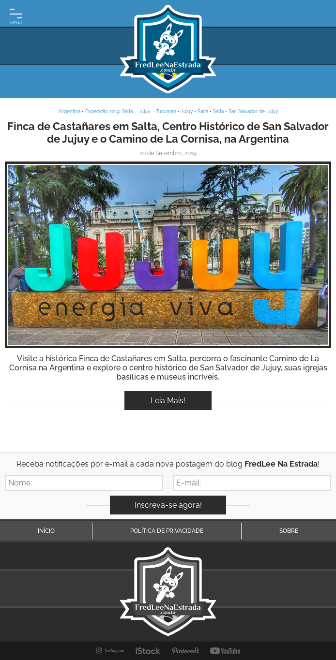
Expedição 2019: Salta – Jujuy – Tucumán (130, 111)
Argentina (69, 111)
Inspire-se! (168, 254)
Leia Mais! (168, 400)
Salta (203, 111)
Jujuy (187, 111)
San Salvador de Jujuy (253, 111)
